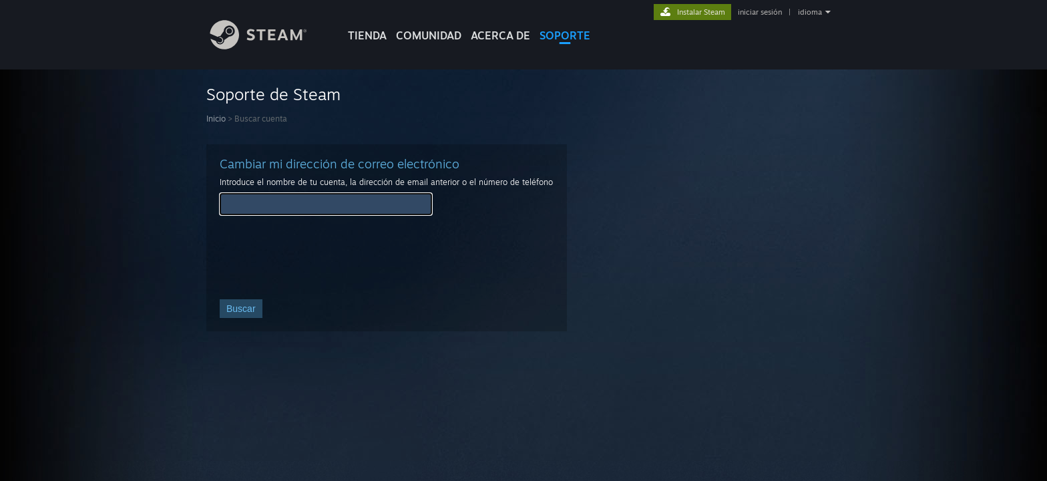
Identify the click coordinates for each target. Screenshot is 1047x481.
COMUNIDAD (428, 35)
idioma (810, 12)
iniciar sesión (760, 12)
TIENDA (367, 35)
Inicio (216, 119)
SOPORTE (565, 35)
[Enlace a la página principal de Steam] (268, 45)
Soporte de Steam (273, 94)
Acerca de (500, 35)
